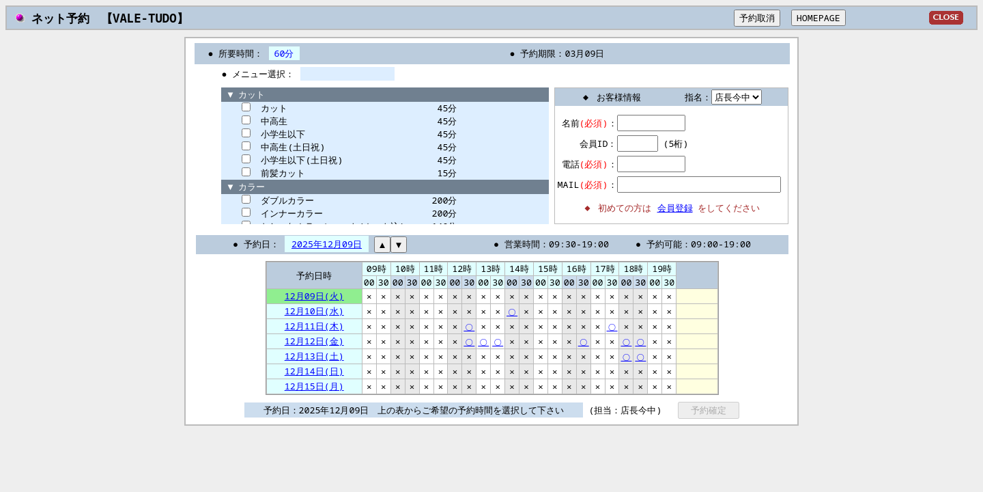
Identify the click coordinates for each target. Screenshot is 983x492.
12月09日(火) (314, 296)
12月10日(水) (314, 311)
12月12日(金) (314, 341)
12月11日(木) (314, 326)
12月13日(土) (314, 356)
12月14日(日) (314, 371)
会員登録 (675, 208)
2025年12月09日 (326, 244)
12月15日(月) (314, 386)
